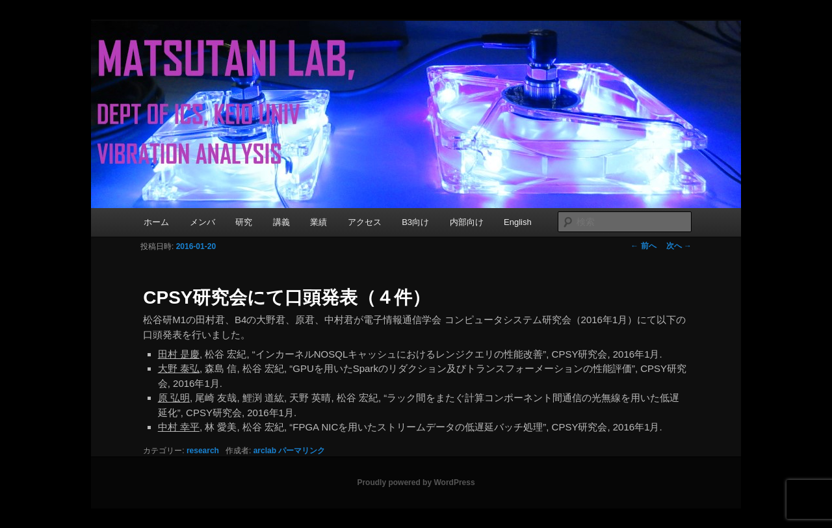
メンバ (202, 222)
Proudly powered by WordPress (415, 482)
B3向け (415, 222)
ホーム (156, 222)
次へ (679, 245)
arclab (265, 450)
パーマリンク (301, 450)
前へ (643, 245)
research (203, 450)
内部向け (467, 222)
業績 (318, 222)
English (518, 222)
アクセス (365, 222)
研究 (243, 222)
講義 (281, 222)
